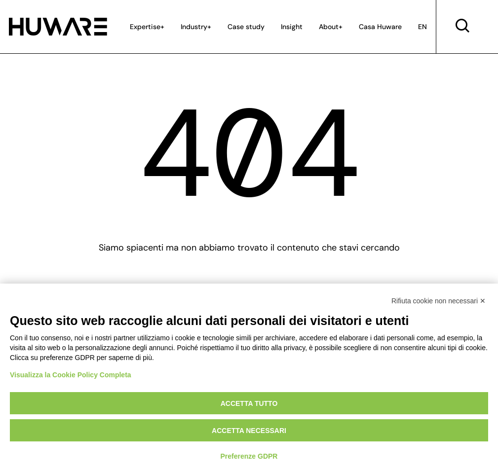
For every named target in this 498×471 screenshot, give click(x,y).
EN (422, 26)
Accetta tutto (249, 403)
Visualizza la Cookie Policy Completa (70, 375)
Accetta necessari (249, 431)
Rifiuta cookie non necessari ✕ (438, 301)
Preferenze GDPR (249, 456)
